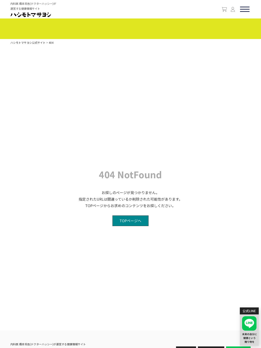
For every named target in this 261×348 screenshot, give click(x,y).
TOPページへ (130, 220)
